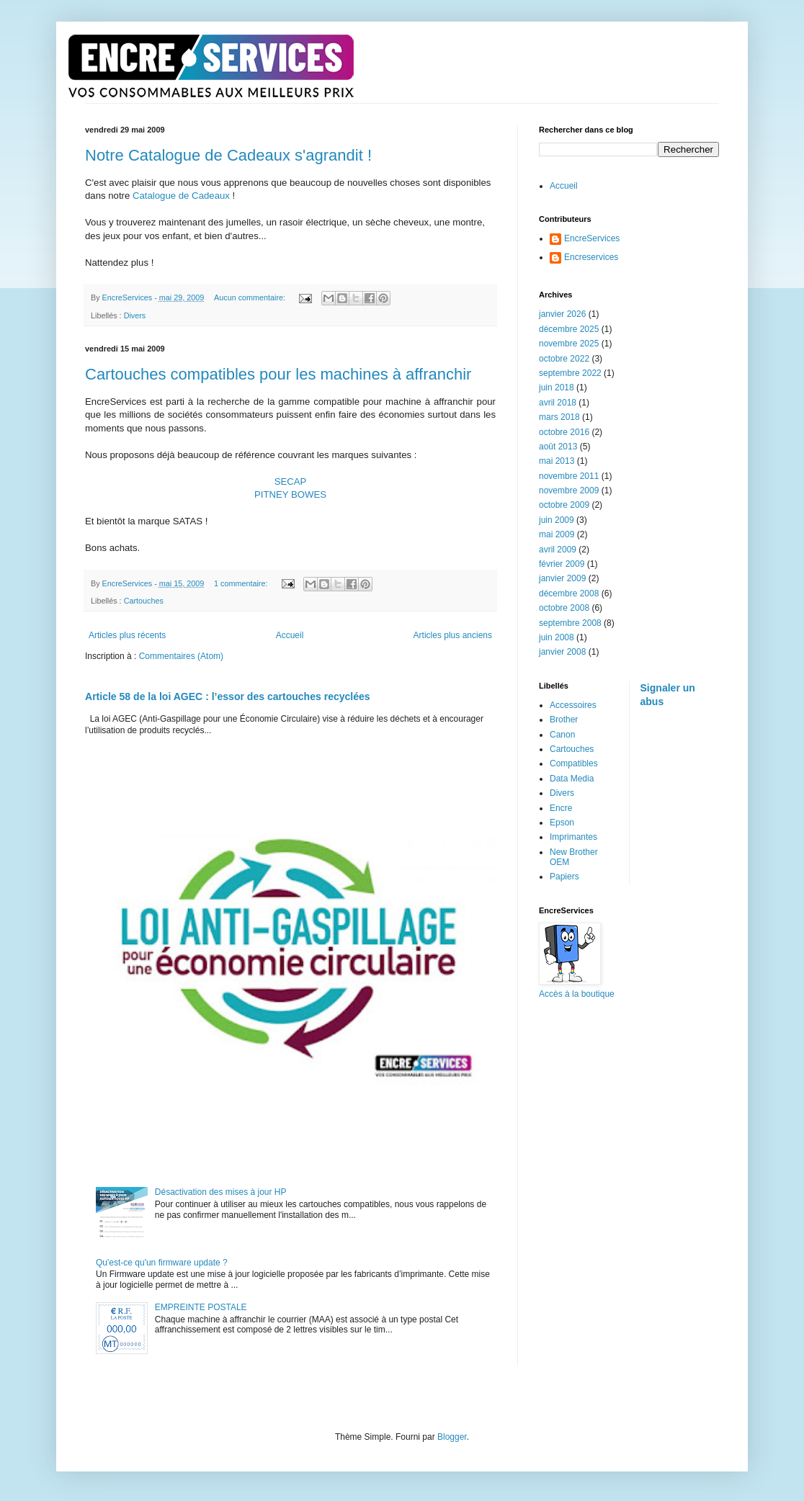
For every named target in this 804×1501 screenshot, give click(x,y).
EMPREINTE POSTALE (201, 1307)
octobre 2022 (564, 359)
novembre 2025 (569, 344)
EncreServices (592, 238)
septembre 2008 (570, 623)
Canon (562, 735)
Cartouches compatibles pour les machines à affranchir (278, 374)
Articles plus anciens (453, 635)
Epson (562, 822)
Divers (135, 315)
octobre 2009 (564, 505)
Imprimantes (573, 837)
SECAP (290, 481)
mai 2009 (556, 534)
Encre (561, 808)
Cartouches (144, 600)
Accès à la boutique (577, 994)
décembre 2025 (569, 329)
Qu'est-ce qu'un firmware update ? (162, 1263)
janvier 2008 (562, 652)
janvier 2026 (562, 314)
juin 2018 (556, 387)
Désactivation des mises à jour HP (221, 1192)
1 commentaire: (241, 583)
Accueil (290, 635)
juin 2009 (556, 520)
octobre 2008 (564, 608)
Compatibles (574, 763)
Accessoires (573, 705)
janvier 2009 (562, 578)
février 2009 (561, 564)
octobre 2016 (564, 432)
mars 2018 (559, 417)
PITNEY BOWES (290, 494)
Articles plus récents (127, 635)
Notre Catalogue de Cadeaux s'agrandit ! (228, 155)
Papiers (564, 877)
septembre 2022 (570, 373)
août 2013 (558, 447)
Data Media (572, 779)
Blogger (452, 1437)
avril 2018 (557, 403)
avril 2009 (557, 550)
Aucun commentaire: (250, 297)
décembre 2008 (569, 593)
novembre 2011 (569, 476)
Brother (564, 719)
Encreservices (591, 257)
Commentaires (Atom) (181, 656)
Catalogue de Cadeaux (181, 195)
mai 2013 (556, 461)
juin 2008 (556, 637)
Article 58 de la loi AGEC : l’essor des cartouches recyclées (227, 696)
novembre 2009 (569, 490)
